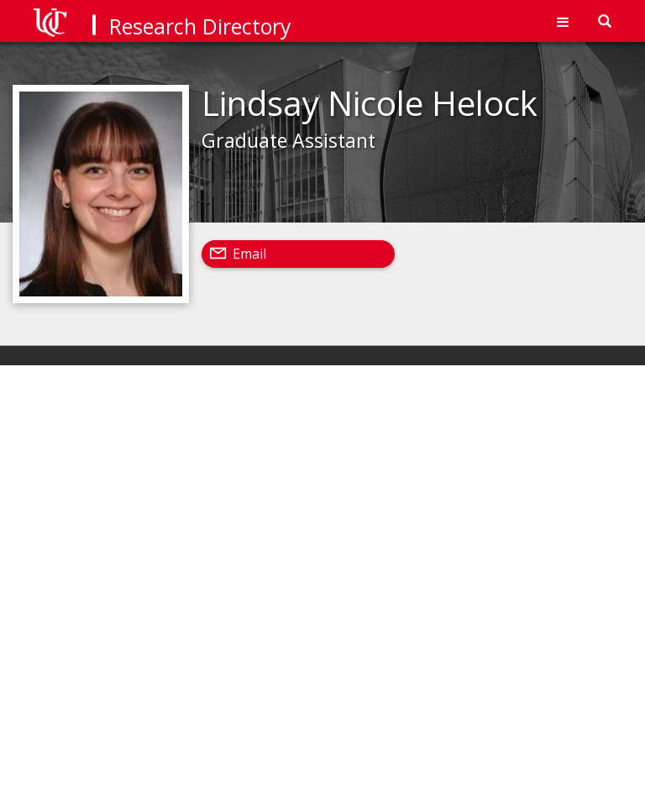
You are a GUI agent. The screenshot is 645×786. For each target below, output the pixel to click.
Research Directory (200, 26)
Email (249, 253)
